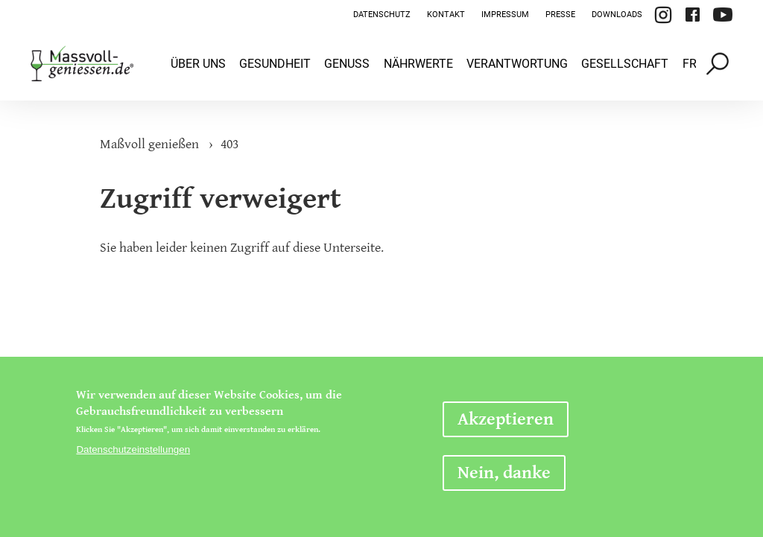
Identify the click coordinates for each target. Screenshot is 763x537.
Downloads (617, 14)
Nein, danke (504, 473)
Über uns (198, 64)
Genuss (347, 64)
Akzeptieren (506, 419)
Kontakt (446, 14)
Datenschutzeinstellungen (133, 449)
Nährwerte (418, 64)
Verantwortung (517, 64)
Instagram (663, 14)
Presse (560, 14)
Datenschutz (382, 14)
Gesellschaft (624, 64)
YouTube (722, 14)
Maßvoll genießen (149, 144)
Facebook (692, 14)
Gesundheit (275, 64)
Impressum (505, 14)
